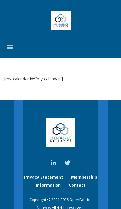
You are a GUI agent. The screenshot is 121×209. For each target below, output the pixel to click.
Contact (77, 185)
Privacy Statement (43, 177)
